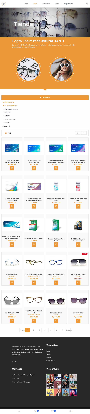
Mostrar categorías (8, 102)
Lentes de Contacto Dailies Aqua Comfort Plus (11, 237)
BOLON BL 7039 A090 (78, 275)
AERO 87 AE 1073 (12, 275)
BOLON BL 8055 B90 (12, 313)
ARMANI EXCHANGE (34, 277)
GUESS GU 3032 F (56, 313)
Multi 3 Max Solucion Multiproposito (78, 240)
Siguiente (68, 330)
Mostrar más (6, 126)
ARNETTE (56, 277)
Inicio (48, 351)
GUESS (56, 315)
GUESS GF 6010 (78, 313)
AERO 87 (11, 277)
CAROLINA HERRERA (34, 315)
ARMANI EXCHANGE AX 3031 (34, 275)
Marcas (48, 357)
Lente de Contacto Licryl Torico (56, 199)
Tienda (48, 354)
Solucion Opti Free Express (34, 238)
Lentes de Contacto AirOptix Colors (12, 199)
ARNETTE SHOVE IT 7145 (56, 275)
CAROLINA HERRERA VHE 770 (34, 312)
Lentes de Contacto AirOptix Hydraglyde (12, 161)
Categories (45, 97)
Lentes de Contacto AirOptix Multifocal (78, 161)
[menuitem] (26, 3)
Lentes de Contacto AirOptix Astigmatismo (56, 161)
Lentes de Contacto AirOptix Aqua (34, 161)
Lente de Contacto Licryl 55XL (78, 199)
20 (84, 133)
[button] (78, 133)
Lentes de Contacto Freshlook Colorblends (34, 199)
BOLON (78, 277)
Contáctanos (50, 361)
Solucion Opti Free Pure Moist (56, 240)
